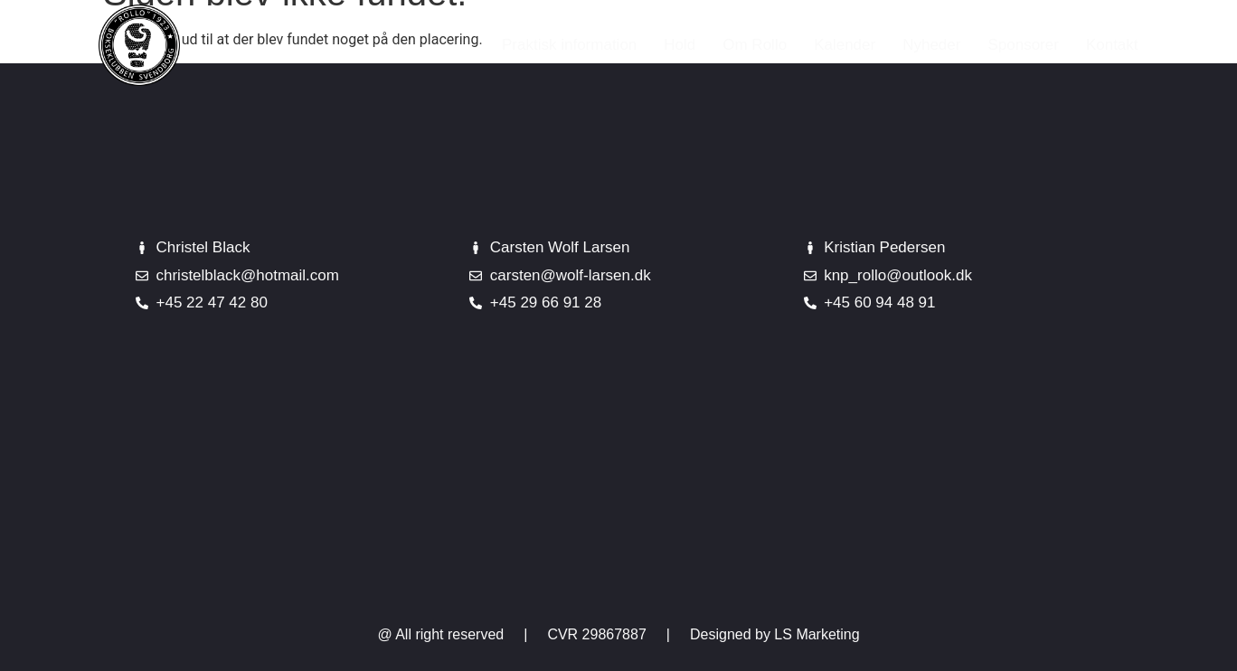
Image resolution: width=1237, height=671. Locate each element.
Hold (679, 44)
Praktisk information (569, 44)
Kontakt (1112, 44)
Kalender (844, 44)
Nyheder (931, 44)
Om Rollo (754, 44)
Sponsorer (1022, 44)
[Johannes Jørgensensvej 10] (618, 487)
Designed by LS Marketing (775, 634)
